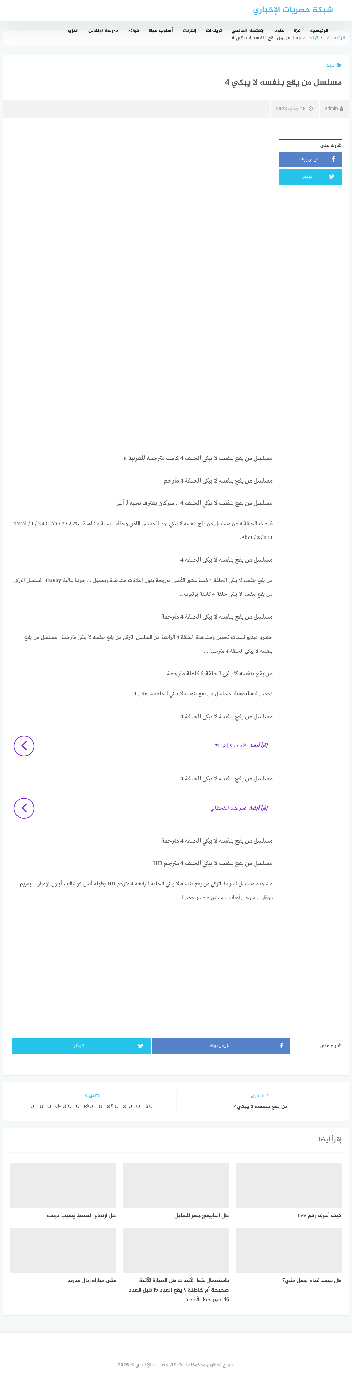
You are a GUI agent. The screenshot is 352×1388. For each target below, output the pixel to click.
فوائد (133, 31)
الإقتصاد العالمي (248, 31)
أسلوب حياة (161, 31)
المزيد (73, 31)
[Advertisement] (141, 184)
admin (334, 109)
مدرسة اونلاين (103, 31)
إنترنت (189, 31)
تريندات (214, 31)
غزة (297, 31)
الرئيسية (319, 31)
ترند (334, 66)
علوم (279, 31)
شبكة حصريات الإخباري (293, 10)
